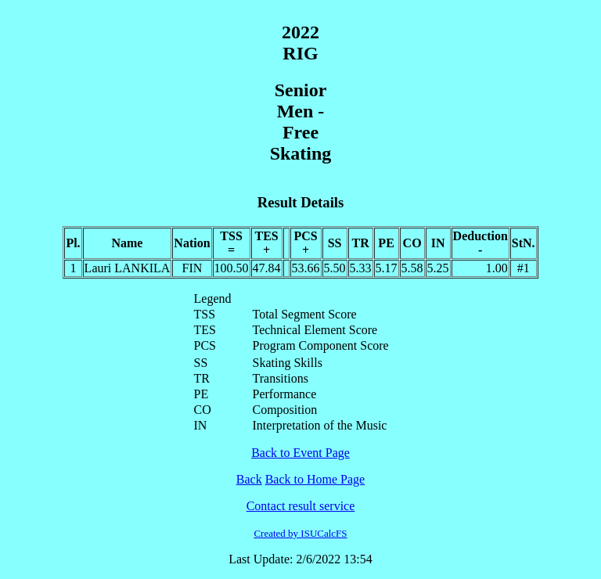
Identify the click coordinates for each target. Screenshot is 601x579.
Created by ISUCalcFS (300, 533)
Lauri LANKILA (128, 268)
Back (249, 479)
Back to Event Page (300, 452)
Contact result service (301, 505)
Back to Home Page (315, 479)
